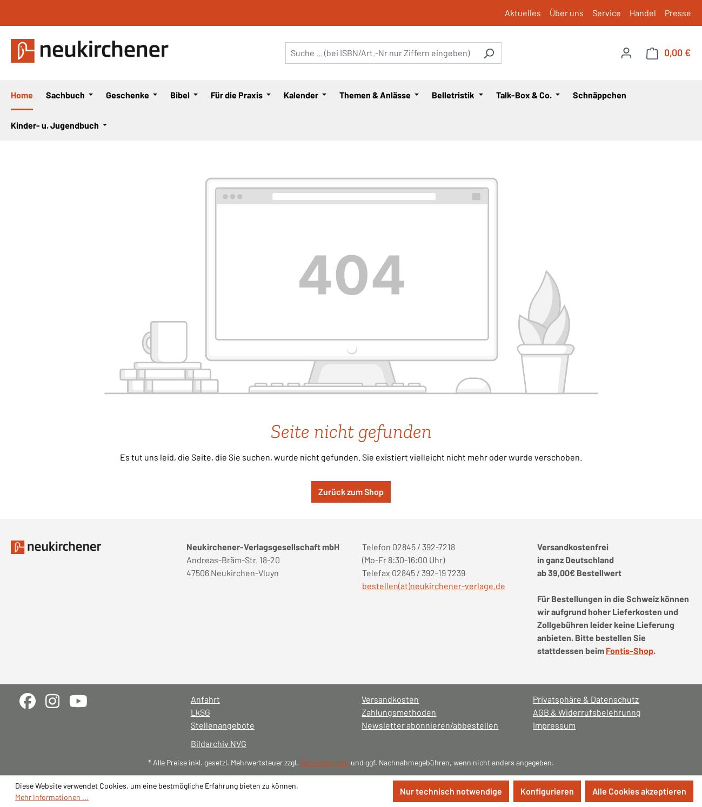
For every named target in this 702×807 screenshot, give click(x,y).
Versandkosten (390, 699)
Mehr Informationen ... (52, 797)
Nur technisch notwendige (451, 791)
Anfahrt (205, 699)
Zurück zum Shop (351, 491)
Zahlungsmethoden (399, 712)
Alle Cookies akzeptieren (639, 791)
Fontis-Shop (629, 650)
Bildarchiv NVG (218, 743)
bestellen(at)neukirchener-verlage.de (433, 586)
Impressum (554, 725)
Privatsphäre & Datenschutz (586, 699)
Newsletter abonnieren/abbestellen (430, 725)
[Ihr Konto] (626, 52)
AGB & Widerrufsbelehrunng (587, 712)
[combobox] (381, 53)
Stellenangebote (223, 725)
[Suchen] (489, 53)
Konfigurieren (547, 791)
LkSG (200, 712)
